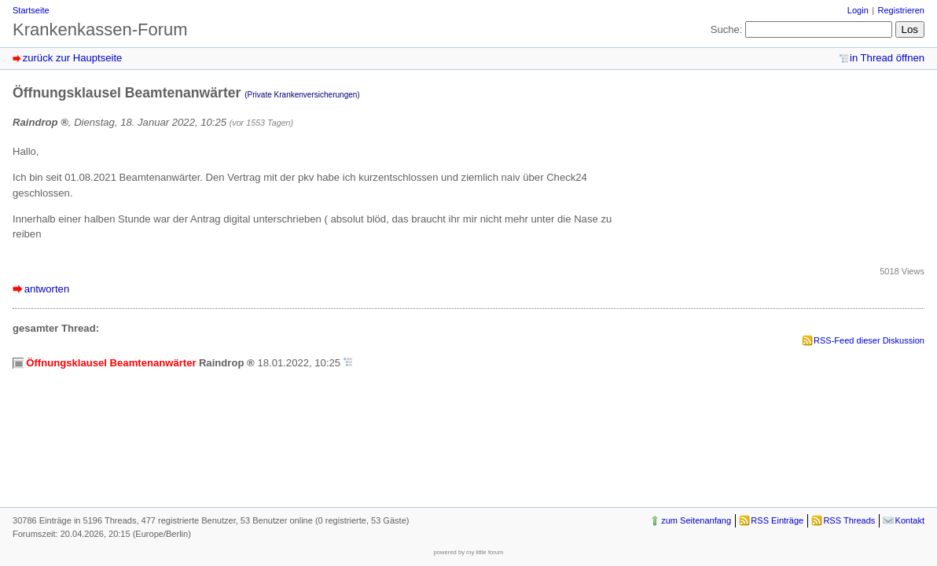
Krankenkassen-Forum (100, 29)
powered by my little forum (469, 552)
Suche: (727, 29)
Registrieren (901, 10)
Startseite (31, 10)
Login (858, 10)
